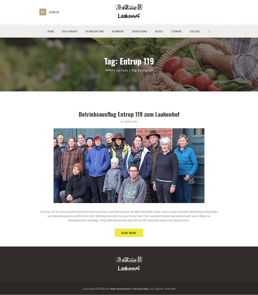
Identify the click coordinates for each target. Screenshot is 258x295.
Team (111, 289)
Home (108, 70)
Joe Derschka (141, 289)
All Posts (122, 70)
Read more (129, 233)
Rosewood (122, 289)
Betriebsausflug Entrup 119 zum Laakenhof (129, 113)
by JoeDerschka (129, 121)
